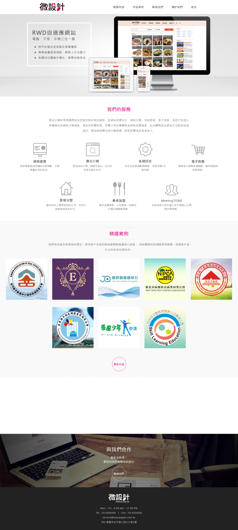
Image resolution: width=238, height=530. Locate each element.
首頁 (194, 7)
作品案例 (138, 7)
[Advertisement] (119, 406)
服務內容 (118, 7)
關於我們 (177, 7)
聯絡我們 (157, 7)
